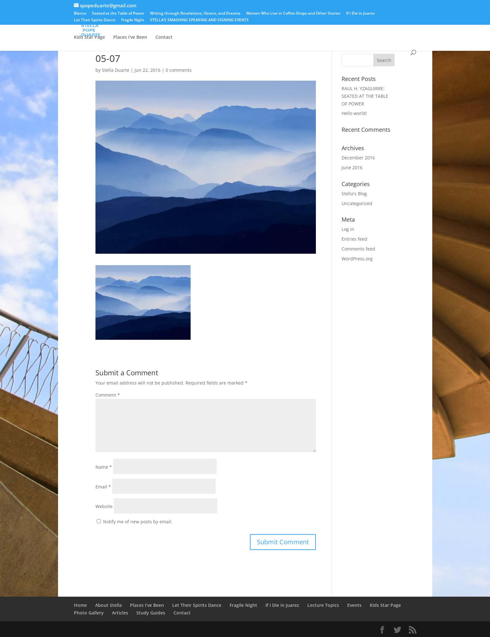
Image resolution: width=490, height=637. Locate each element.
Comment (107, 395)
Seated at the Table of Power (118, 13)
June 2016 (352, 167)
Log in (348, 229)
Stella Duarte (115, 70)
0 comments (179, 70)
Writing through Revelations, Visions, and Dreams (195, 13)
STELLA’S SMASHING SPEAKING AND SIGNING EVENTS (199, 20)
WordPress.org (357, 259)
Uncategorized (357, 203)
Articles (384, 22)
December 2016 (358, 158)
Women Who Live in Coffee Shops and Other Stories (293, 13)
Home (80, 22)
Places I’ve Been (130, 37)
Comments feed (358, 249)
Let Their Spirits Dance (94, 20)
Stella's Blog (354, 194)
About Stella (108, 22)
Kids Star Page (89, 37)
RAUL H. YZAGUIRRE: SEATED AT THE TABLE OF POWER (365, 96)
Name (103, 467)
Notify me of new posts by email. (138, 522)
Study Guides (150, 613)
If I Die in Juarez (360, 13)
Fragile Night (132, 20)
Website (104, 506)
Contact (164, 37)
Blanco (80, 13)
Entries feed (354, 239)
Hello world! (354, 113)
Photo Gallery (313, 22)
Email (103, 487)
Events (283, 22)
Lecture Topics (352, 22)
